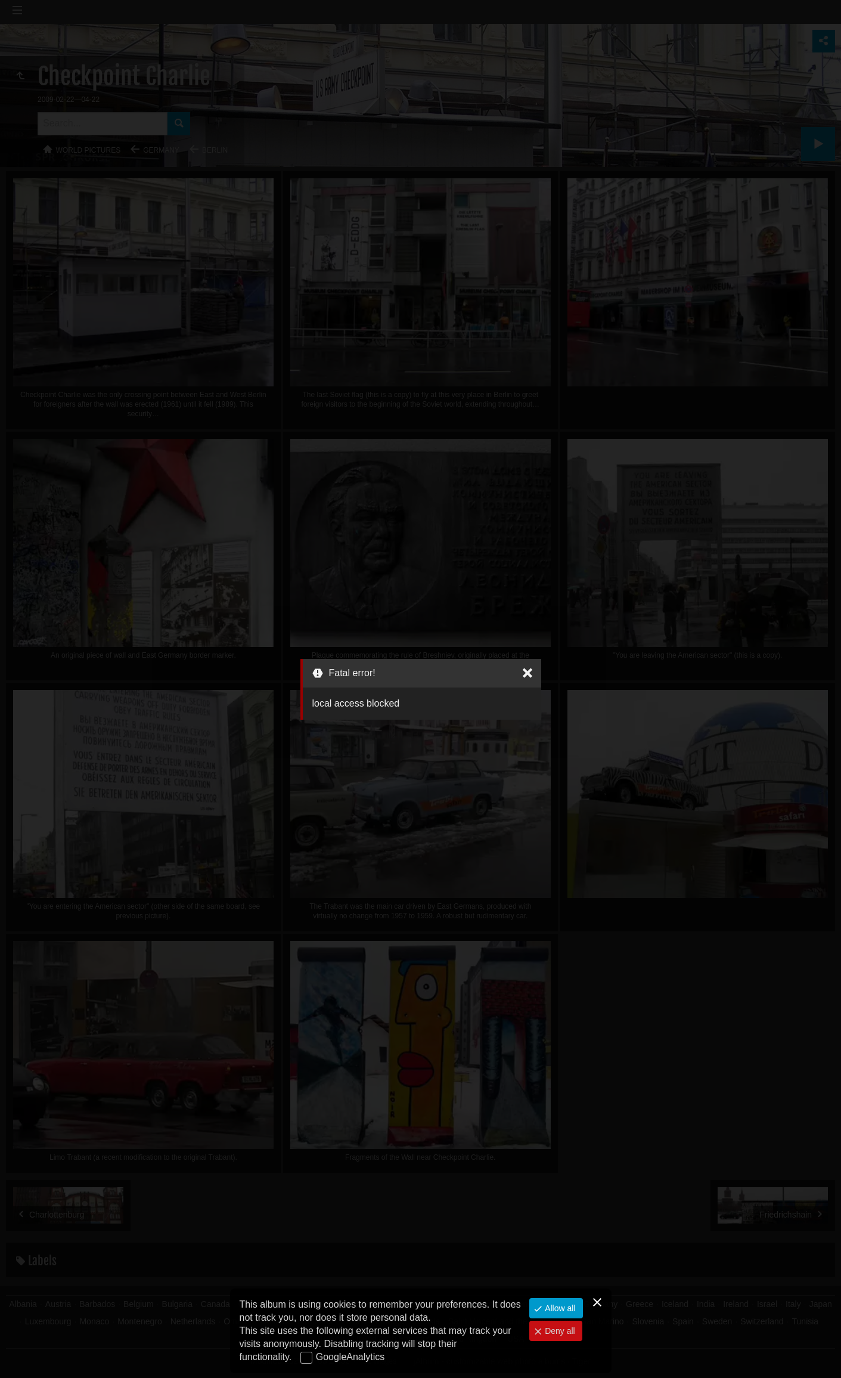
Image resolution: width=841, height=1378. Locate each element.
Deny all (558, 1331)
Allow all (558, 1308)
